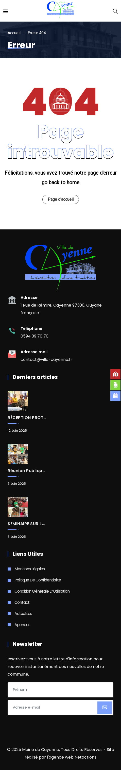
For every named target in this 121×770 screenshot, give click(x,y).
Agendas (22, 625)
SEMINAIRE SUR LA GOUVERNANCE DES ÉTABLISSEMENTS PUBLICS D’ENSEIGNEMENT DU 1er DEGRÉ (27, 524)
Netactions (85, 757)
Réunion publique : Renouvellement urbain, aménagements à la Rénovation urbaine (27, 471)
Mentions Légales (29, 569)
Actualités (23, 613)
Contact (21, 602)
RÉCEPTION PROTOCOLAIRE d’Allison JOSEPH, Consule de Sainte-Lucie (27, 418)
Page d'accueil (61, 199)
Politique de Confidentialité (37, 580)
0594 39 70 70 (34, 336)
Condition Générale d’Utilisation (42, 591)
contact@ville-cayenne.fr (46, 359)
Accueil (14, 32)
